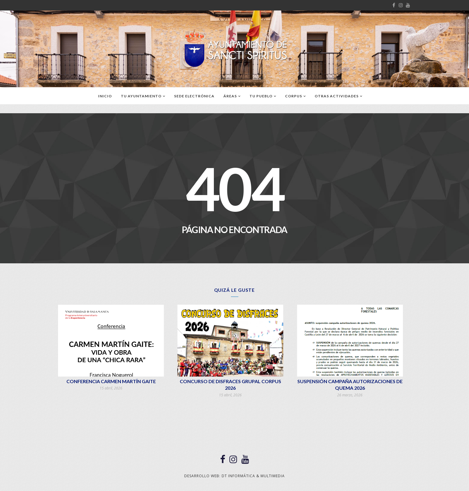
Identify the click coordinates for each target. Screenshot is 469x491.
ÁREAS (230, 96)
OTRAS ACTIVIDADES (337, 96)
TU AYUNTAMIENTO (141, 96)
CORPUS (293, 96)
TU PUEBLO (260, 96)
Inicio (105, 96)
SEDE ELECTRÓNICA (194, 96)
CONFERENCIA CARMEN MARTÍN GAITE (111, 381)
